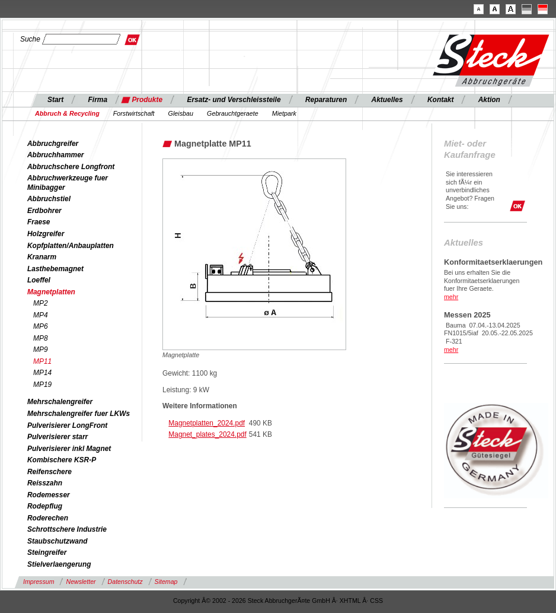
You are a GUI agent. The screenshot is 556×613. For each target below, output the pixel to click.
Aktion (489, 100)
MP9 (40, 349)
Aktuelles (387, 100)
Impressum (38, 581)
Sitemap (166, 581)
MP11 (42, 361)
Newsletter (80, 581)
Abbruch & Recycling (67, 113)
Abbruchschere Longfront (70, 167)
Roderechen (47, 518)
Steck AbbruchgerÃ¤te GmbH (289, 600)
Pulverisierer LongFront (67, 425)
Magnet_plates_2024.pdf (207, 434)
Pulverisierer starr (57, 437)
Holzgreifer (45, 234)
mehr (451, 296)
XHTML (350, 600)
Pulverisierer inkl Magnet (69, 448)
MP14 (42, 373)
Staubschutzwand (57, 541)
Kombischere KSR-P (61, 460)
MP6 (40, 326)
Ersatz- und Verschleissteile (233, 100)
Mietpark (284, 113)
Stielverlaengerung (59, 564)
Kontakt (440, 100)
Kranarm (41, 257)
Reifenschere (49, 472)
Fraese (38, 222)
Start (55, 100)
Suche (30, 39)
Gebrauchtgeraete (232, 113)
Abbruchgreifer (52, 143)
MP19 (42, 384)
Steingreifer (46, 552)
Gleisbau (180, 113)
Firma (98, 100)
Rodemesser (48, 495)
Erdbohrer (44, 211)
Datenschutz (125, 581)
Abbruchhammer (55, 155)
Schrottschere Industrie (67, 529)
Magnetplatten (51, 292)
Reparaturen (326, 100)
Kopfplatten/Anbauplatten (70, 246)
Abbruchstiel (49, 199)
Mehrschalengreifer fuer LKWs (78, 413)
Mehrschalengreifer (59, 402)
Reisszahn (44, 483)
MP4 (40, 315)
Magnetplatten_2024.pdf (206, 423)
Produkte (147, 100)
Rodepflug (44, 506)
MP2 (40, 303)
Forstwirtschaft (134, 113)
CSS (376, 600)
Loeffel (38, 280)
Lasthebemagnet (55, 269)
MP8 (40, 338)
